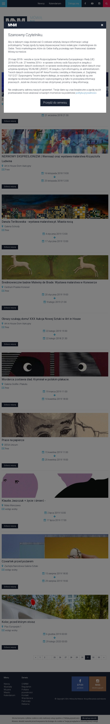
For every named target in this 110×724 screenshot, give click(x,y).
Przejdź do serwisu (55, 82)
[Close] (102, 4)
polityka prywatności (86, 72)
